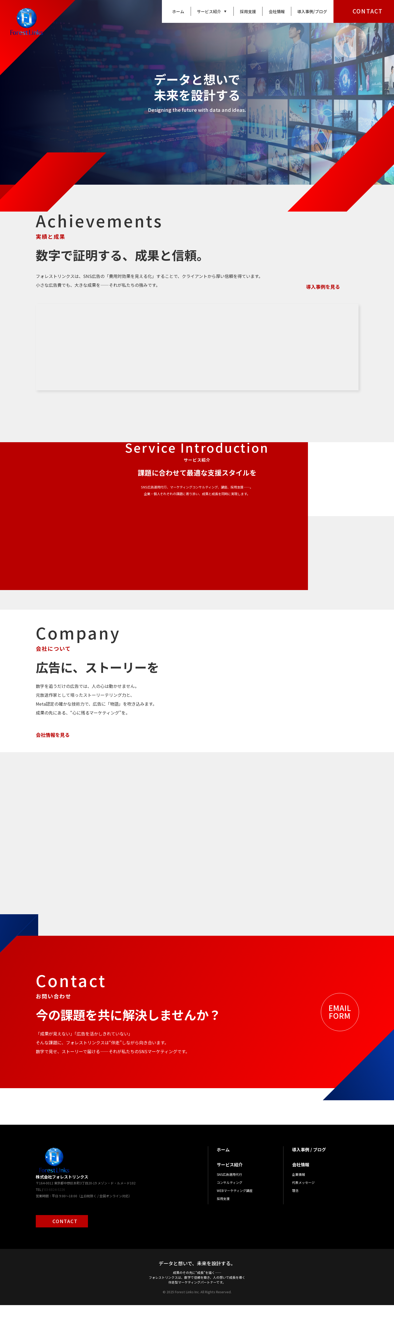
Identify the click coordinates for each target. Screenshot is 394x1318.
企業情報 (298, 1187)
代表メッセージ (303, 1195)
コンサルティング (229, 1195)
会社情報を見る (53, 734)
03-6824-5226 (54, 1202)
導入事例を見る (323, 286)
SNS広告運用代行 (229, 1187)
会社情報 (277, 11)
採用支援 (248, 11)
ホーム (178, 11)
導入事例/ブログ (312, 11)
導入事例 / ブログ (309, 1162)
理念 (295, 1203)
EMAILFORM (339, 1024)
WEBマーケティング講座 (235, 1203)
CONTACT (368, 11)
